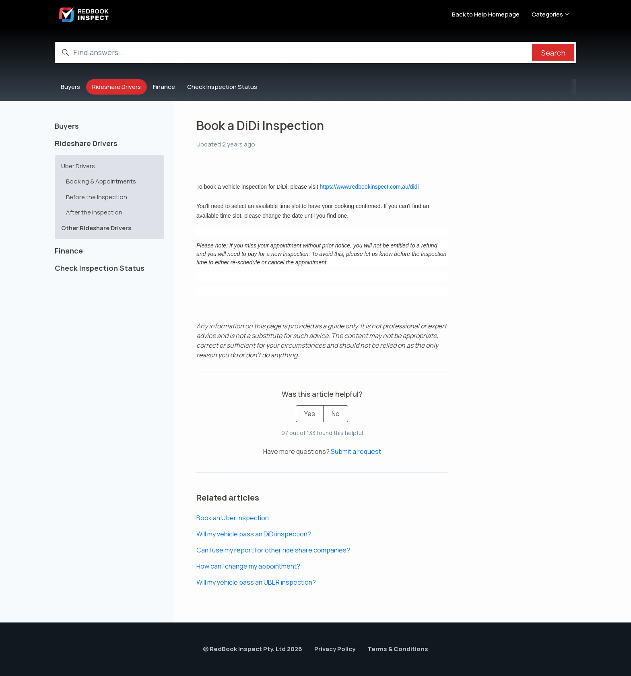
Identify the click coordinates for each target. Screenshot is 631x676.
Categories (551, 14)
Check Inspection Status (222, 86)
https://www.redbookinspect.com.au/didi (369, 186)
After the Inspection (94, 212)
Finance (164, 86)
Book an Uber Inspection (232, 517)
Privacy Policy (334, 649)
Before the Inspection (96, 197)
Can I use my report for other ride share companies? (273, 550)
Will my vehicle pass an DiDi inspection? (253, 534)
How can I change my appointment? (248, 566)
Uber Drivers (78, 166)
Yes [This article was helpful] (309, 413)
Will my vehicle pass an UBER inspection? (256, 582)
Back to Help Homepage (486, 14)
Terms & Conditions (397, 649)
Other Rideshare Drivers (96, 228)
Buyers (70, 86)
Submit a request (356, 451)
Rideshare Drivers (116, 86)
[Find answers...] (315, 52)
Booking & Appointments (101, 181)
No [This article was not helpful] (336, 413)
